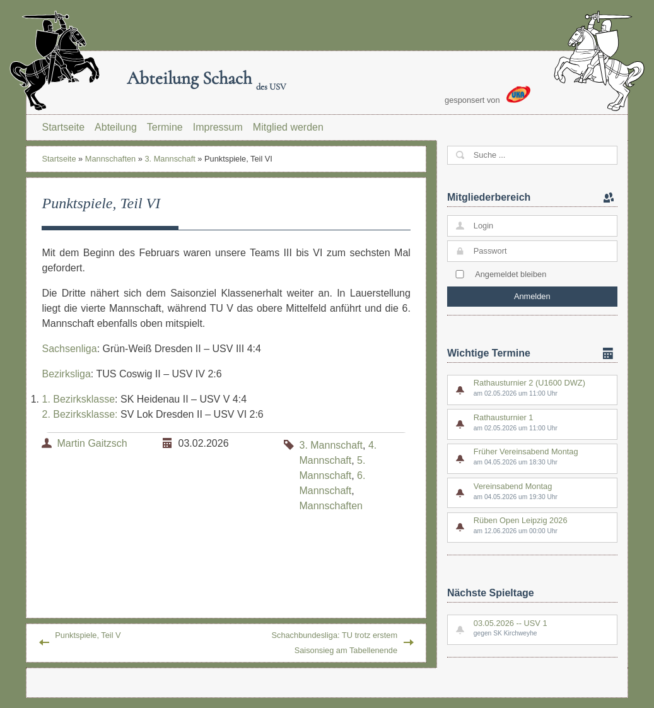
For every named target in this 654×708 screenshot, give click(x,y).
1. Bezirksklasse (78, 399)
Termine (165, 127)
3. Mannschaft (169, 158)
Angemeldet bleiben (510, 274)
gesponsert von (487, 95)
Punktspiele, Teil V (87, 635)
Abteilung (116, 127)
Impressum (218, 127)
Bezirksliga (66, 374)
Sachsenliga (69, 348)
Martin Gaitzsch (92, 443)
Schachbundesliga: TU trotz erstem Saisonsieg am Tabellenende (334, 642)
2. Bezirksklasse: (79, 414)
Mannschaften (110, 158)
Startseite (63, 127)
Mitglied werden (288, 127)
